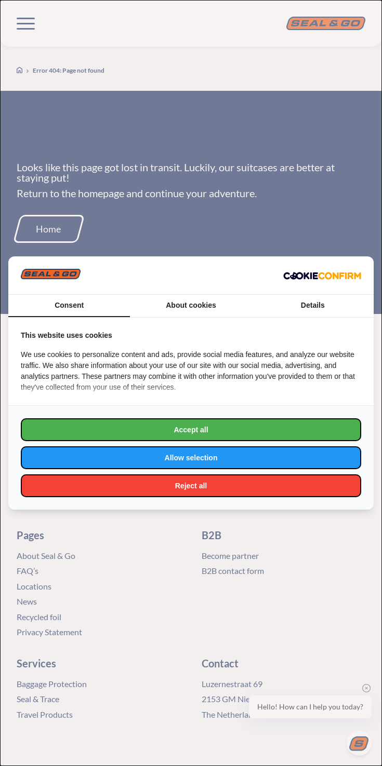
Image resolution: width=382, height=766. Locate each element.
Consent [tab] (69, 305)
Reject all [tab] (191, 486)
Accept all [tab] (191, 430)
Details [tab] (313, 305)
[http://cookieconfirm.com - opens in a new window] (322, 275)
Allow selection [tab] (191, 458)
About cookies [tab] (191, 305)
